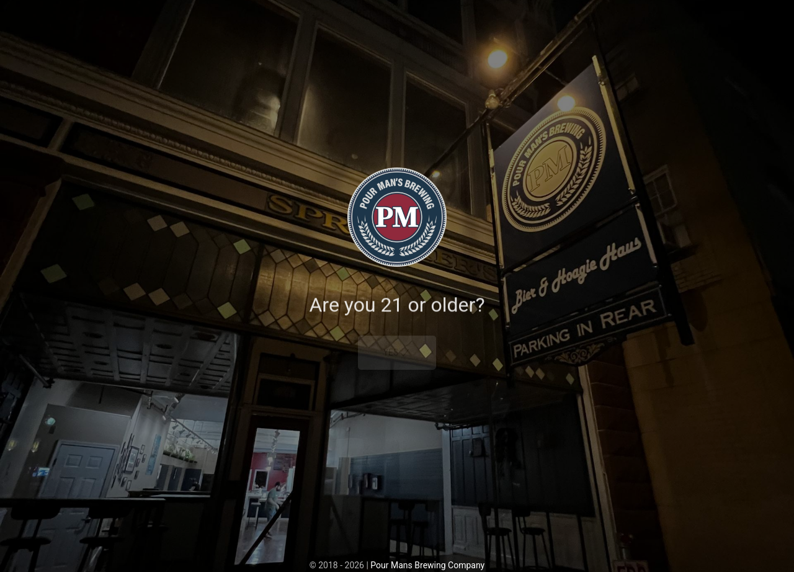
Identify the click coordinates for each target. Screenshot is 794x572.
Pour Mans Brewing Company (427, 565)
